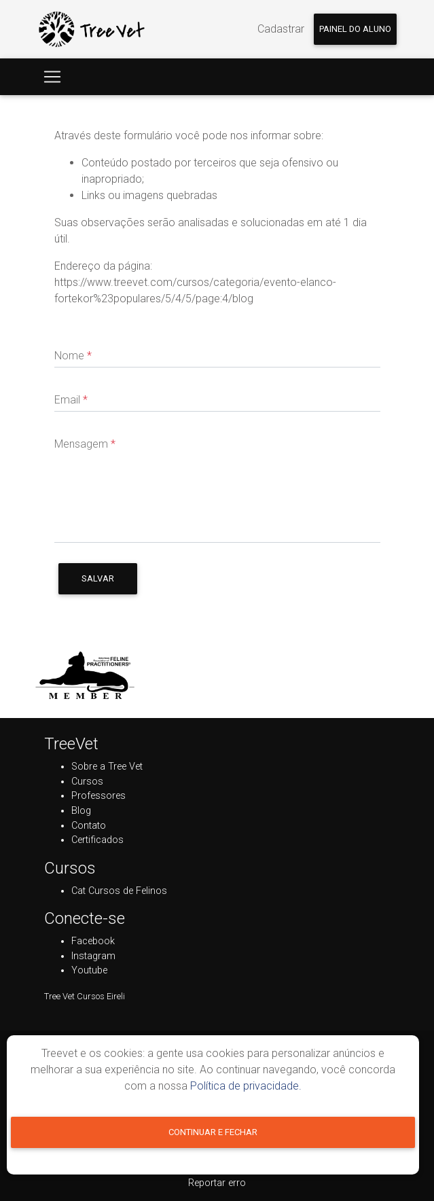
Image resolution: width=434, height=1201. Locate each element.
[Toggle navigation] (52, 77)
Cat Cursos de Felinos (119, 891)
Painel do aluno (355, 29)
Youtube (89, 970)
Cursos (87, 781)
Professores (98, 796)
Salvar (98, 578)
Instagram (93, 956)
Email (71, 399)
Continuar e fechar (212, 1132)
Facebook (93, 941)
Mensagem (84, 443)
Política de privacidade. (246, 1085)
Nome (73, 355)
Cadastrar (280, 28)
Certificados (97, 840)
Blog (81, 811)
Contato (88, 825)
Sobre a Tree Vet (107, 766)
